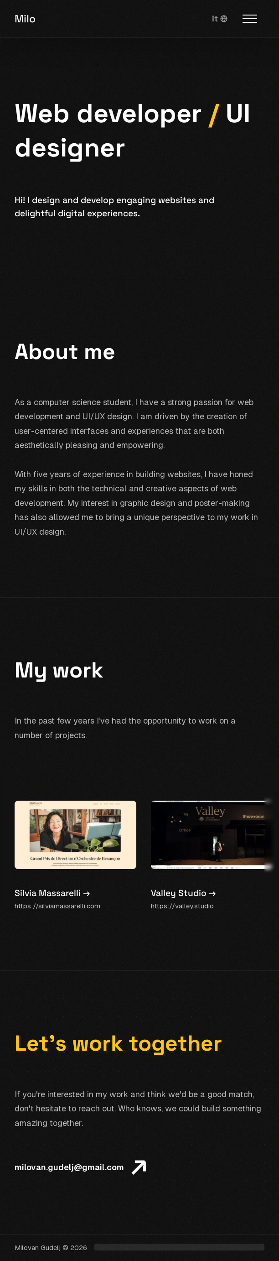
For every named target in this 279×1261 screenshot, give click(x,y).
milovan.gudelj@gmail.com (69, 1167)
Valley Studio (183, 893)
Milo (25, 19)
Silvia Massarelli (52, 893)
